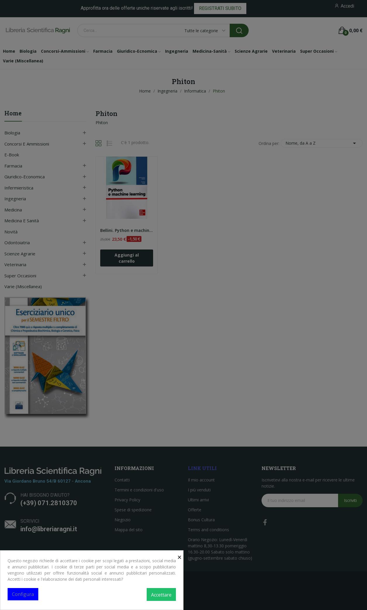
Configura (23, 594)
